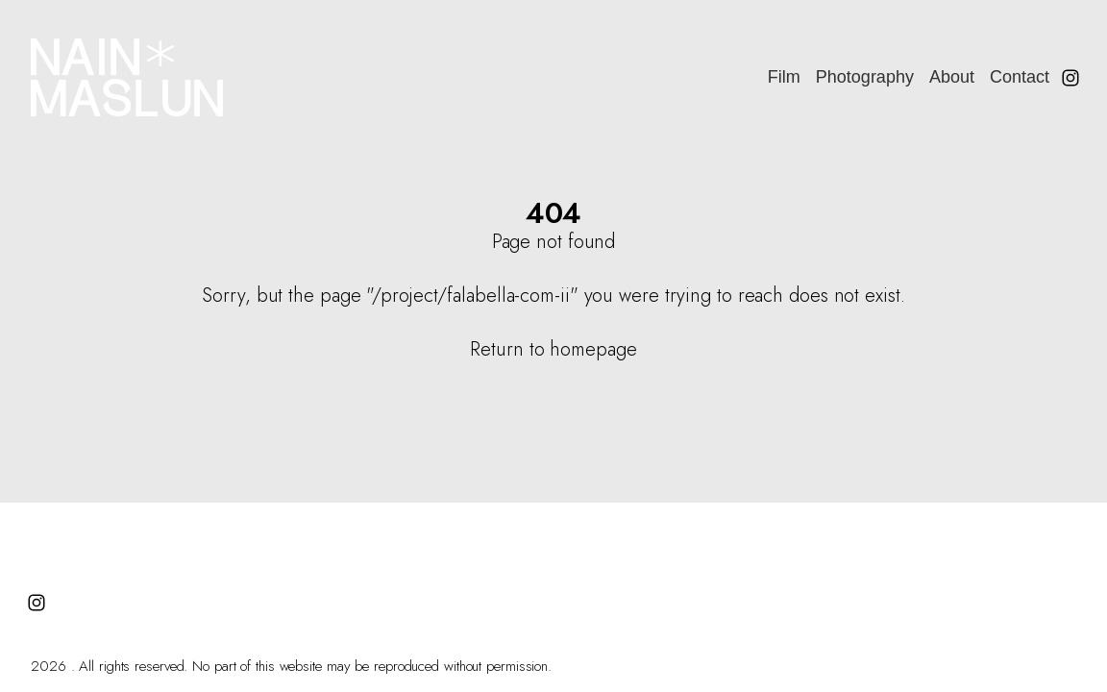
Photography (865, 76)
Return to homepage (553, 349)
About (951, 76)
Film (784, 76)
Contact (1019, 76)
